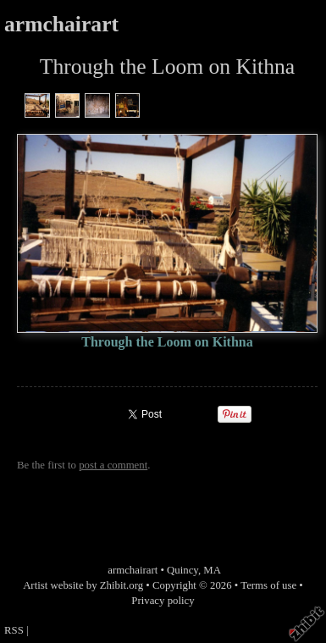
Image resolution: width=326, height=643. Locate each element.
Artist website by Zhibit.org (83, 585)
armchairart (61, 24)
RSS (14, 630)
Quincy (182, 570)
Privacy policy (162, 601)
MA (212, 570)
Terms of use (268, 585)
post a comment (113, 465)
